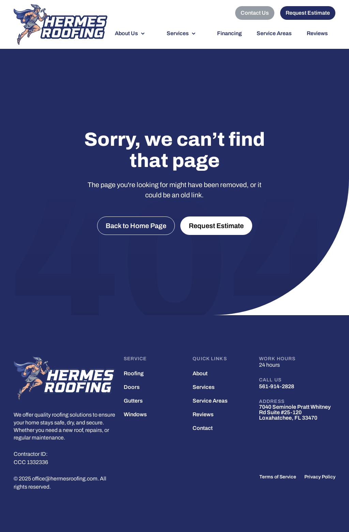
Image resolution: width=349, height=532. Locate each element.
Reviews (317, 33)
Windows (135, 414)
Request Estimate (308, 13)
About (200, 373)
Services (178, 33)
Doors (132, 387)
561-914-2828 (276, 386)
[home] (60, 24)
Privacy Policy (319, 477)
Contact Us (255, 13)
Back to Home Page (136, 225)
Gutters (133, 401)
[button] (133, 33)
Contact (203, 428)
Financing (229, 33)
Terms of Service (277, 477)
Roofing (133, 373)
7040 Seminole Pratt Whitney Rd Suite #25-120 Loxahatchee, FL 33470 (295, 412)
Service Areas (274, 33)
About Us (126, 33)
